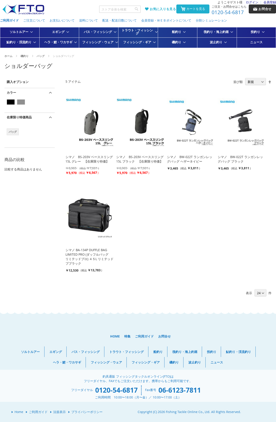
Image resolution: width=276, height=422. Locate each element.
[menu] (138, 37)
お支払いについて (62, 20)
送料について (88, 20)
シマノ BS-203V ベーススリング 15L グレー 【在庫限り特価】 (89, 159)
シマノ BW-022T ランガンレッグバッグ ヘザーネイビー (189, 159)
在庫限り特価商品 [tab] (19, 117)
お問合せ (164, 336)
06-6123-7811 (179, 390)
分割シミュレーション (211, 20)
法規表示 (59, 412)
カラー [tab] (11, 92)
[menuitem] (20, 31)
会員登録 (269, 2)
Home (19, 412)
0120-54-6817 (228, 12)
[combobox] (120, 9)
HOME (115, 336)
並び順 (238, 82)
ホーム (8, 56)
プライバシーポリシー (87, 412)
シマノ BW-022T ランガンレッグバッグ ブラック (240, 159)
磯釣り (25, 56)
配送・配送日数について (119, 20)
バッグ (41, 56)
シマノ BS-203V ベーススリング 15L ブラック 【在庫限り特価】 (140, 159)
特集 (127, 336)
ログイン (252, 2)
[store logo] (23, 9)
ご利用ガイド (9, 20)
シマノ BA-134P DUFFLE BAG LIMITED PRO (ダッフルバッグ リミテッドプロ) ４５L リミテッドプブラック (89, 256)
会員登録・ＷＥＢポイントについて (166, 20)
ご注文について (34, 20)
